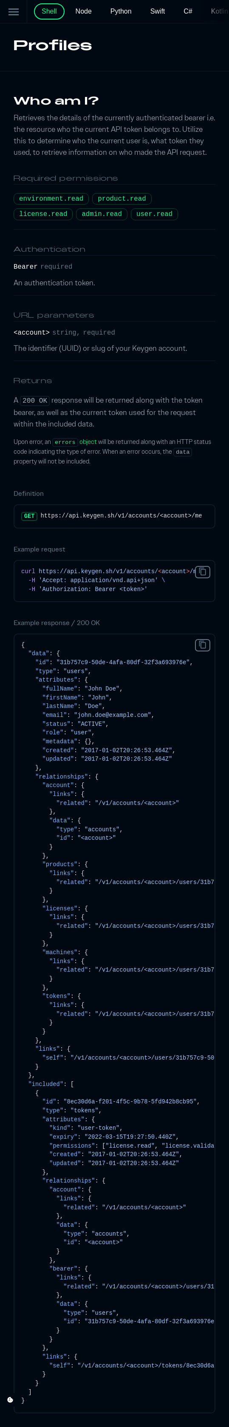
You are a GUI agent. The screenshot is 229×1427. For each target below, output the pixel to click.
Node (84, 11)
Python (121, 11)
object (74, 442)
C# (188, 11)
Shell (49, 11)
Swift (157, 11)
